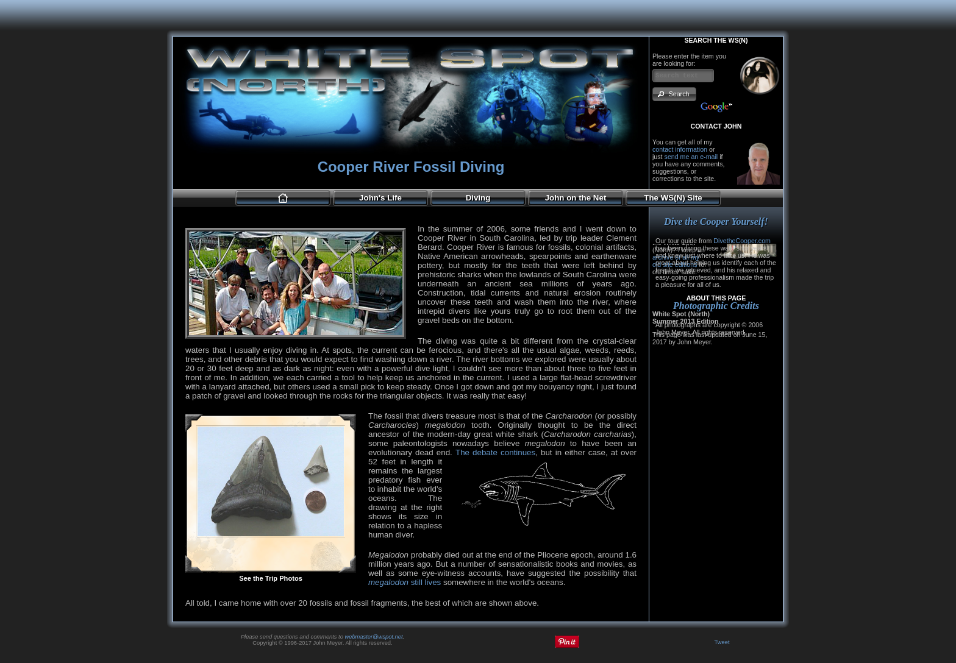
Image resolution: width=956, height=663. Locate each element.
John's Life (380, 197)
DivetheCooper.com (742, 240)
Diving (478, 197)
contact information (679, 149)
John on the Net (576, 197)
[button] (674, 94)
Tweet (722, 642)
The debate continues (495, 452)
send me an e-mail (691, 156)
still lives (404, 582)
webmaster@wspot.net (373, 637)
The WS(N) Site (673, 197)
